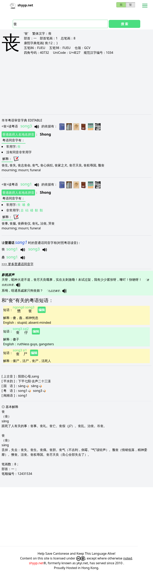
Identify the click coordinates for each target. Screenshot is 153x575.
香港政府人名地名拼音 (18, 134)
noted (127, 558)
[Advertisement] (76, 84)
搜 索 (124, 24)
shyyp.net (36, 563)
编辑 (41, 310)
